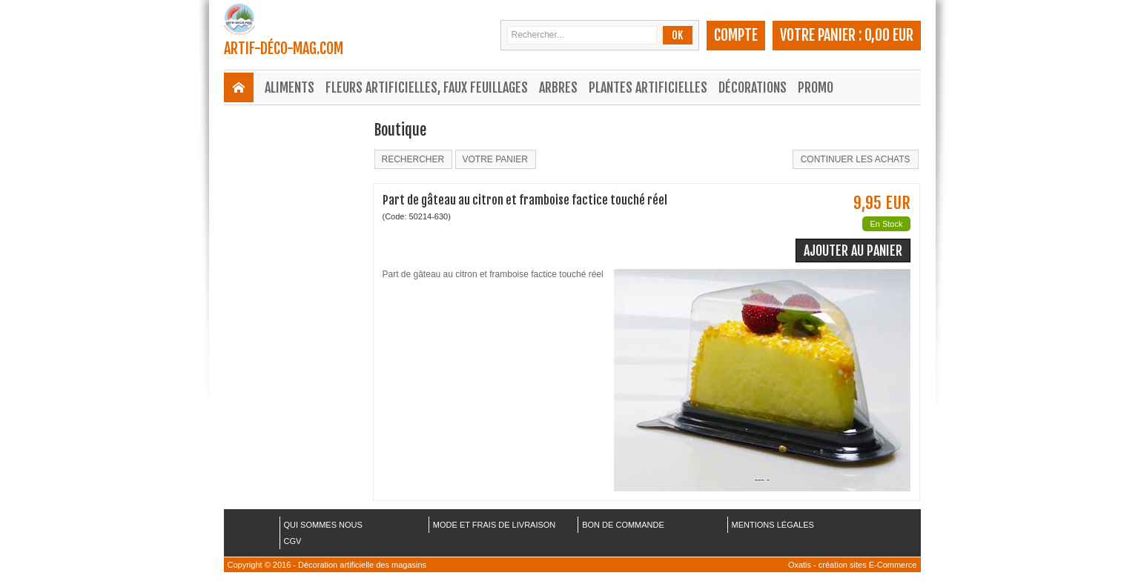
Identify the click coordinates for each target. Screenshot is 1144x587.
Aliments (289, 87)
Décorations (752, 87)
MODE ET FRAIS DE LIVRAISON (494, 524)
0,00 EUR (888, 35)
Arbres (558, 87)
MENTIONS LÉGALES (773, 524)
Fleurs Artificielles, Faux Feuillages (426, 87)
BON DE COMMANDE (623, 524)
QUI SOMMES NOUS (323, 524)
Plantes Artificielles (648, 87)
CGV (293, 541)
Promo (815, 87)
